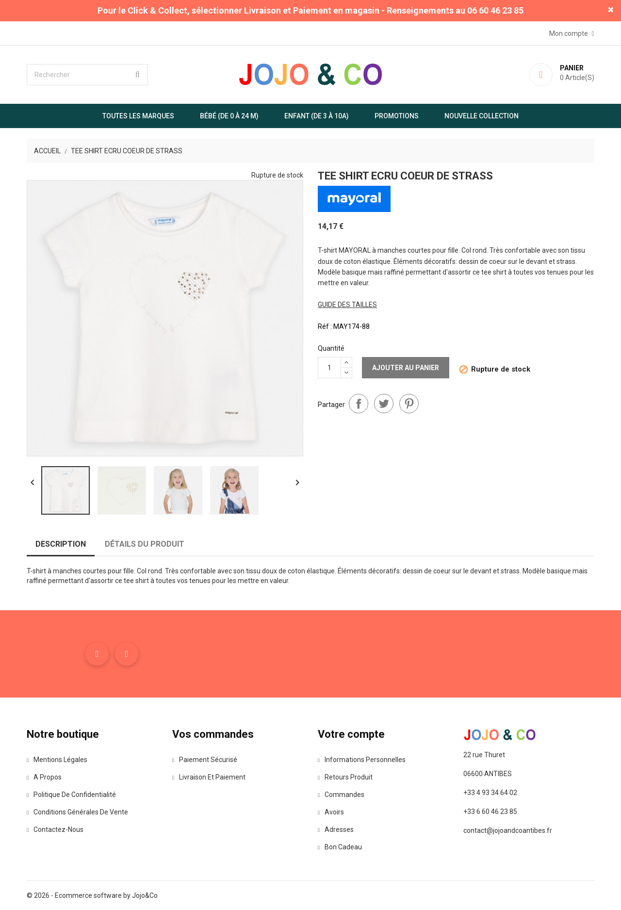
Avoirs (331, 812)
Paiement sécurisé (204, 760)
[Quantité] (329, 367)
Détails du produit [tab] (144, 544)
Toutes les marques (138, 116)
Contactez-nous (55, 829)
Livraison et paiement (208, 777)
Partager (358, 403)
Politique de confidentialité (71, 794)
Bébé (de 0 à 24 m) (229, 116)
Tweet (383, 403)
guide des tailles (347, 305)
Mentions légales (57, 760)
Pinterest (409, 403)
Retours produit (345, 777)
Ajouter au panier (405, 368)
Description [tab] (60, 544)
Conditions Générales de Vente (77, 812)
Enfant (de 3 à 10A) (316, 116)
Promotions (397, 116)
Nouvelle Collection (481, 116)
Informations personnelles (362, 760)
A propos (44, 777)
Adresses (336, 829)
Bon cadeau (340, 847)
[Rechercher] (87, 74)
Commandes (341, 794)
